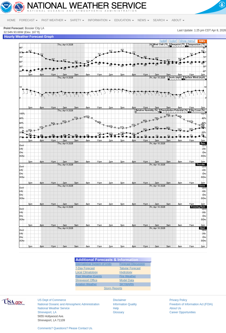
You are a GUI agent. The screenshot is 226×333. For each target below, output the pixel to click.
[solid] (163, 41)
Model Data (127, 280)
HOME (11, 20)
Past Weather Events (88, 276)
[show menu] (187, 41)
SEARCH (160, 20)
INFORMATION (99, 20)
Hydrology (126, 272)
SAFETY (77, 20)
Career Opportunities (182, 312)
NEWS (143, 20)
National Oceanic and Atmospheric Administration (68, 304)
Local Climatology (86, 272)
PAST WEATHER (53, 20)
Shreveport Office (86, 280)
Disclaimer (119, 300)
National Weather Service (54, 308)
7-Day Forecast (85, 268)
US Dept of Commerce (52, 300)
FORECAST (28, 20)
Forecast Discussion (132, 264)
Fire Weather (128, 276)
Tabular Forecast (130, 268)
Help (116, 308)
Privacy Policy (178, 300)
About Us (175, 308)
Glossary (118, 312)
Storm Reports (113, 288)
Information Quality (125, 304)
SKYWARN (127, 284)
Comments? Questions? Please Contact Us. (65, 328)
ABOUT (178, 20)
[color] (173, 41)
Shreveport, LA (47, 312)
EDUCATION (124, 20)
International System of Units (93, 264)
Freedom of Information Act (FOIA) (191, 304)
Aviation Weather (86, 284)
